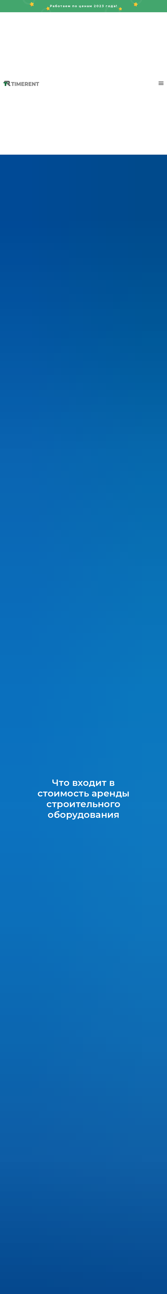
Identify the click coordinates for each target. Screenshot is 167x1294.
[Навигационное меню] (161, 83)
